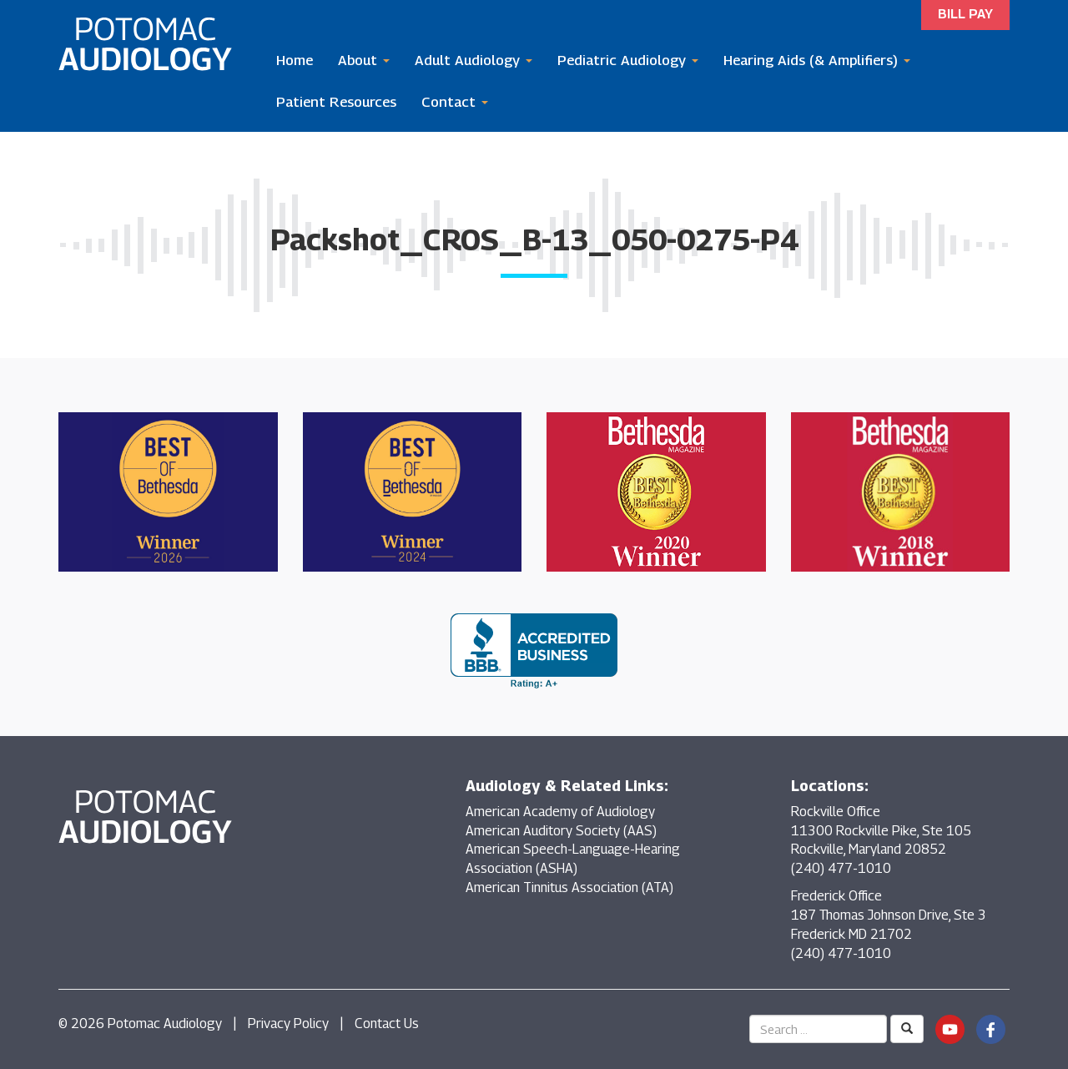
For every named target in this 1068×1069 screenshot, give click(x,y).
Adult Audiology (473, 60)
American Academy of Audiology (560, 811)
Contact (454, 101)
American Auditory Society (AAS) (561, 831)
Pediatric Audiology (627, 60)
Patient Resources (336, 101)
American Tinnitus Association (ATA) (569, 887)
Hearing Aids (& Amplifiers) (816, 60)
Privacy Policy (288, 1023)
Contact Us (387, 1023)
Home (294, 60)
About (364, 60)
